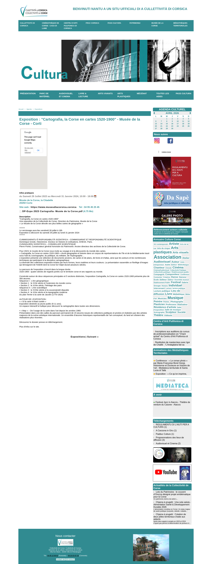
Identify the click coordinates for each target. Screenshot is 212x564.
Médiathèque (179, 294)
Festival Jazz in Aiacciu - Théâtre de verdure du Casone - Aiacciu (171, 404)
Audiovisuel (162, 261)
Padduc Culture (163, 434)
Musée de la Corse (157, 24)
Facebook (172, 145)
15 (167, 124)
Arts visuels (181, 252)
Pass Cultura (114, 23)
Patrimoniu (135, 23)
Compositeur (172, 274)
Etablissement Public (162, 283)
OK (38, 150)
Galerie (185, 282)
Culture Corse (166, 152)
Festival (176, 282)
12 (188, 121)
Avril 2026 (172, 113)
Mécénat (142, 93)
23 (172, 126)
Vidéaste (168, 315)
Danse (174, 277)
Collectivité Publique (178, 270)
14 (161, 124)
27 (156, 129)
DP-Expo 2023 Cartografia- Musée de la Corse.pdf (51, 211)
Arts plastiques (123, 95)
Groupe (157, 286)
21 (161, 126)
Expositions (38, 109)
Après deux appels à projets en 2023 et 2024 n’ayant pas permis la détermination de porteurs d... (171, 522)
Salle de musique (173, 310)
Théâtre (158, 315)
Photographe (177, 301)
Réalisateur (182, 304)
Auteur (175, 261)
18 (183, 124)
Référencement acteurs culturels (170, 230)
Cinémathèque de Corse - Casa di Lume (50, 25)
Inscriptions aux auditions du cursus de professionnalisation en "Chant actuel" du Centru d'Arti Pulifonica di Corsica (171, 336)
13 (156, 124)
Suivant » (93, 336)
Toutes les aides (162, 95)
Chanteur (159, 267)
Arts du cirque (163, 248)
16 (172, 124)
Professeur (171, 304)
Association (167, 257)
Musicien (162, 298)
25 (183, 126)
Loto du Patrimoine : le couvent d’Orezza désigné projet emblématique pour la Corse (172, 494)
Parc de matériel (44, 95)
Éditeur (170, 280)
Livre (168, 293)
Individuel (175, 285)
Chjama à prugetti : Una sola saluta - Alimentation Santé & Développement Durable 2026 (172, 504)
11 (183, 121)
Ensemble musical (182, 280)
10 (178, 121)
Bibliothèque (183, 265)
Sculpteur (170, 312)
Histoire (165, 286)
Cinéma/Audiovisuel (161, 270)
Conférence (184, 274)
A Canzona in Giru (164, 430)
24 (178, 126)
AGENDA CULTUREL (172, 109)
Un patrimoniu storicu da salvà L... (165, 499)
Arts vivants (105, 93)
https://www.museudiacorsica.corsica (54, 207)
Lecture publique (162, 291)
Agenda (29, 109)
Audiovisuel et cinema (66, 95)
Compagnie (159, 274)
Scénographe (159, 312)
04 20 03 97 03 (73, 556)
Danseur (182, 277)
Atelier (185, 258)
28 (161, 129)
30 (172, 129)
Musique (175, 298)
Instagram (158, 145)
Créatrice (166, 277)
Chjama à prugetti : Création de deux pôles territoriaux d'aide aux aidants (169, 516)
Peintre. (166, 302)
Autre (167, 264)
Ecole (156, 280)
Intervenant (159, 288)
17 (178, 124)
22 (167, 126)
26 (188, 126)
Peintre (158, 301)
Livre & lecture (83, 95)
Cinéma (178, 267)
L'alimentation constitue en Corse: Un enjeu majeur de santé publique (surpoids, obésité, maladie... (171, 510)
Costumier (158, 277)
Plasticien (159, 304)
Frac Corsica (92, 23)
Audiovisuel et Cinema (167, 443)
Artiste (174, 244)
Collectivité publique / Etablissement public (171, 272)
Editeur (163, 279)
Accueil (21, 109)
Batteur (174, 265)
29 (167, 129)
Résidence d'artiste (165, 307)
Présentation (28, 93)
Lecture (169, 288)
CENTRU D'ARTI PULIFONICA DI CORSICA (70, 25)
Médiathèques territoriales (180, 24)
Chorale (168, 268)
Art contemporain (161, 244)
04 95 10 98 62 (52, 556)
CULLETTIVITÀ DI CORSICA (27, 24)
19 (188, 124)
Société (181, 312)
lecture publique (179, 288)
